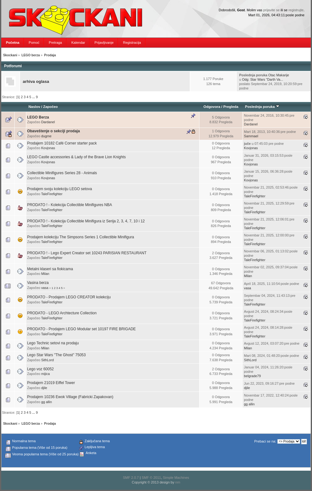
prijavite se (271, 10)
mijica (45, 374)
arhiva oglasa (36, 81)
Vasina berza (38, 283)
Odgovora (212, 107)
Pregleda (230, 107)
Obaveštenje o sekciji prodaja (53, 131)
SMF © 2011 (151, 477)
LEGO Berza (38, 117)
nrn (177, 482)
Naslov (34, 107)
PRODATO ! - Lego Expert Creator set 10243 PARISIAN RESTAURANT (87, 253)
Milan (45, 274)
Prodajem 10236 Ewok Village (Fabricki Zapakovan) (70, 397)
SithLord (47, 360)
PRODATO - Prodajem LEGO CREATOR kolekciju (69, 297)
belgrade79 (252, 376)
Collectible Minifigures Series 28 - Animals (62, 173)
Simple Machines (176, 477)
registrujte (296, 10)
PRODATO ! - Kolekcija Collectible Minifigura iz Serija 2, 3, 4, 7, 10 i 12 (86, 221)
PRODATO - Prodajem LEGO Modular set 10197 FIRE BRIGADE (81, 329)
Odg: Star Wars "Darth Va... (262, 79)
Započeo (50, 107)
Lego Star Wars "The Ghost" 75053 (56, 355)
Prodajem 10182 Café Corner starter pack (62, 143)
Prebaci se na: (265, 441)
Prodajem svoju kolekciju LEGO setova (59, 189)
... (34, 97)
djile (44, 388)
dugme (46, 136)
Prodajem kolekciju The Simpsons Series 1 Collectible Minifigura (80, 237)
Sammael (251, 136)
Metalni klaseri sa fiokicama (50, 269)
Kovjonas (48, 148)
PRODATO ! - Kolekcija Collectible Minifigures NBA (69, 205)
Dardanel (48, 122)
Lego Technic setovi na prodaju (53, 343)
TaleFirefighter (51, 194)
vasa (44, 288)
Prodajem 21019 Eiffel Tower (51, 383)
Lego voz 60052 (40, 369)
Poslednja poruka (262, 107)
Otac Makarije (278, 75)
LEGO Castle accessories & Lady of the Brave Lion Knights (76, 157)
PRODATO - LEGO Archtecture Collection (62, 313)
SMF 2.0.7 (131, 477)
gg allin (46, 402)
